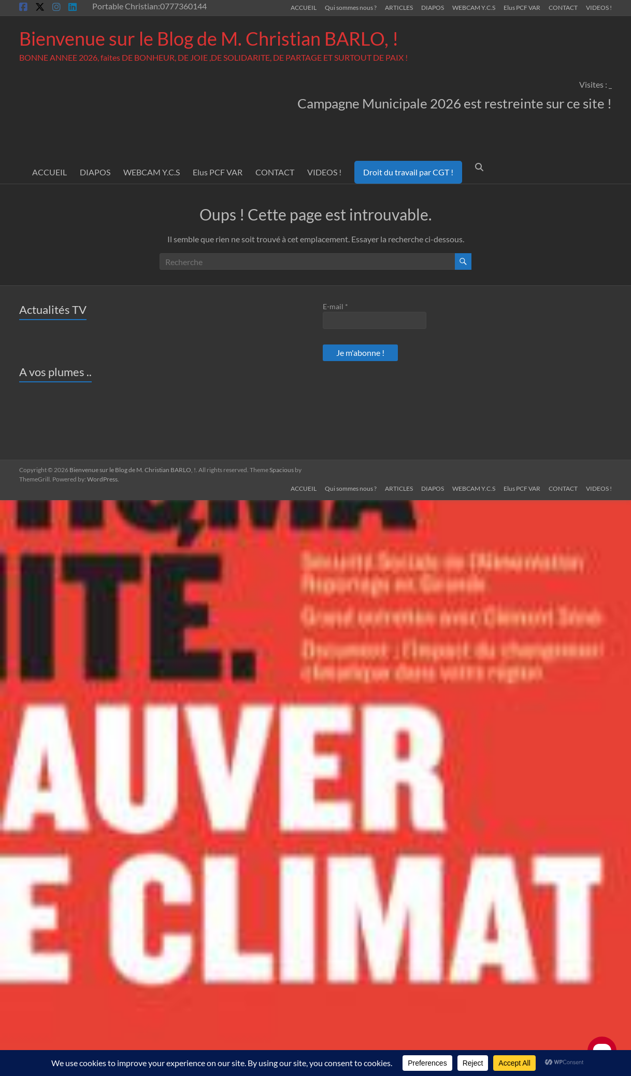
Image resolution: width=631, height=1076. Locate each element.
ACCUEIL (304, 7)
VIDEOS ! (599, 7)
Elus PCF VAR (522, 7)
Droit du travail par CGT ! (408, 172)
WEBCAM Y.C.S (473, 7)
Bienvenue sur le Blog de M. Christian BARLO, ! (208, 38)
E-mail (335, 306)
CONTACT (563, 7)
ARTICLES (399, 7)
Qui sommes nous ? (351, 7)
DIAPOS (432, 7)
